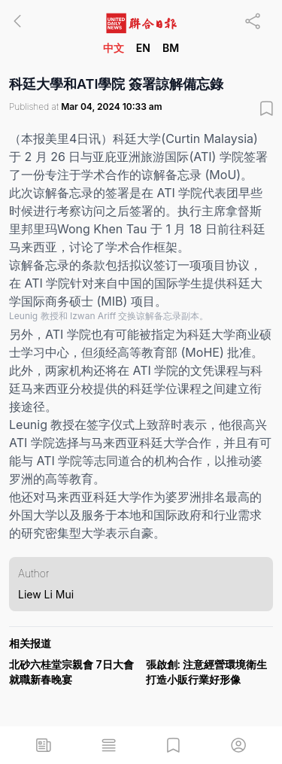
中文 (113, 47)
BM (170, 47)
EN (143, 47)
